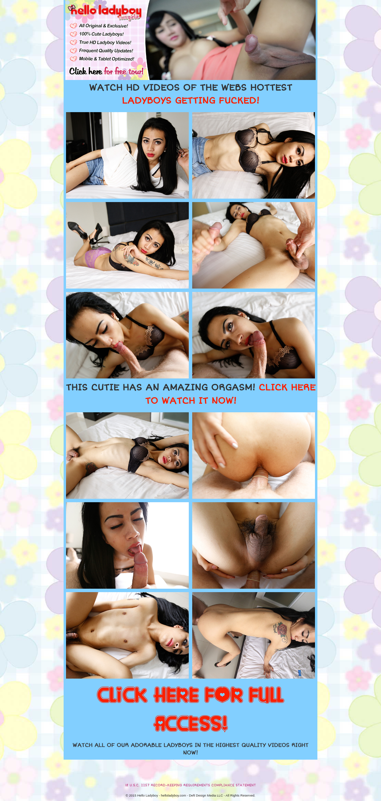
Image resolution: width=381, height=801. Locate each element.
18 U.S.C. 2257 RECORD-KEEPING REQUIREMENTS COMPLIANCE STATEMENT (190, 785)
